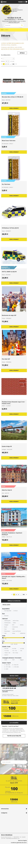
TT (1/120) (6, 650)
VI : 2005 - (6, 669)
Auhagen (6, 624)
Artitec (14, 622)
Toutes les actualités (14, 736)
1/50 (21, 650)
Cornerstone (15, 627)
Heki (5, 633)
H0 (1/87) (6, 648)
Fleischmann (7, 631)
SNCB (5, 659)
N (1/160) (14, 648)
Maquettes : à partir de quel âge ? (10, 726)
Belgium (22, 659)
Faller (13, 629)
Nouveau (6, 615)
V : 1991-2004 (16, 667)
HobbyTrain (22, 633)
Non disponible (7, 610)
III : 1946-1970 (15, 664)
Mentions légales (22, 840)
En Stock (15, 610)
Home (2, 29)
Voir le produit (14, 108)
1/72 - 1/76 (14, 650)
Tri (1, 58)
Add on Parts (16, 620)
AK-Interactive (7, 622)
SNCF (13, 659)
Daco (5, 629)
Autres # (6, 655)
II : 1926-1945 (7, 664)
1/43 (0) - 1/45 (7, 652)
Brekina (21, 624)
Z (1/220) (22, 648)
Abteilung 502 (7, 620)
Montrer (3, 61)
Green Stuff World (16, 631)
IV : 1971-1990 (7, 667)
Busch (5, 627)
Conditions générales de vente (18, 842)
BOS (13, 624)
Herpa (13, 633)
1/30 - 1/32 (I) (15, 652)
